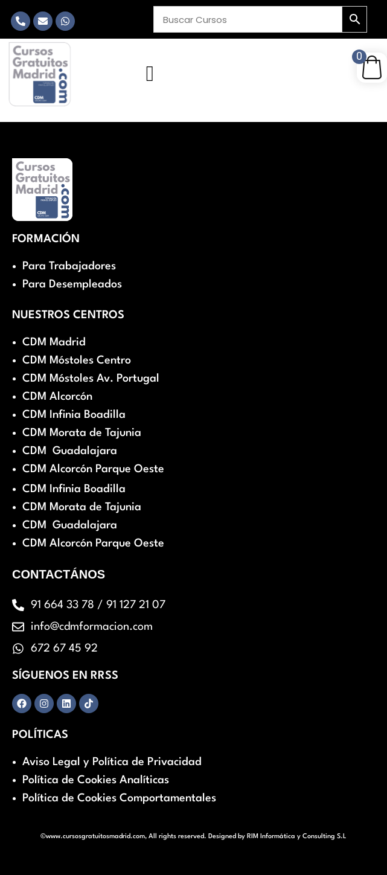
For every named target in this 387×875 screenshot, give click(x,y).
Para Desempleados (72, 284)
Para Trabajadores (69, 266)
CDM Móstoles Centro (76, 360)
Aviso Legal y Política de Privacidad (112, 762)
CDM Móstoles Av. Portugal (90, 378)
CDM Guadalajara (69, 451)
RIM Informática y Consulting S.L (297, 836)
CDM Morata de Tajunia (81, 433)
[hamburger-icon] (150, 74)
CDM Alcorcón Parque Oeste (93, 469)
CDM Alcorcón (57, 396)
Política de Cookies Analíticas (95, 780)
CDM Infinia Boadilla (74, 414)
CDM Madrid (54, 342)
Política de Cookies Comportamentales (119, 798)
